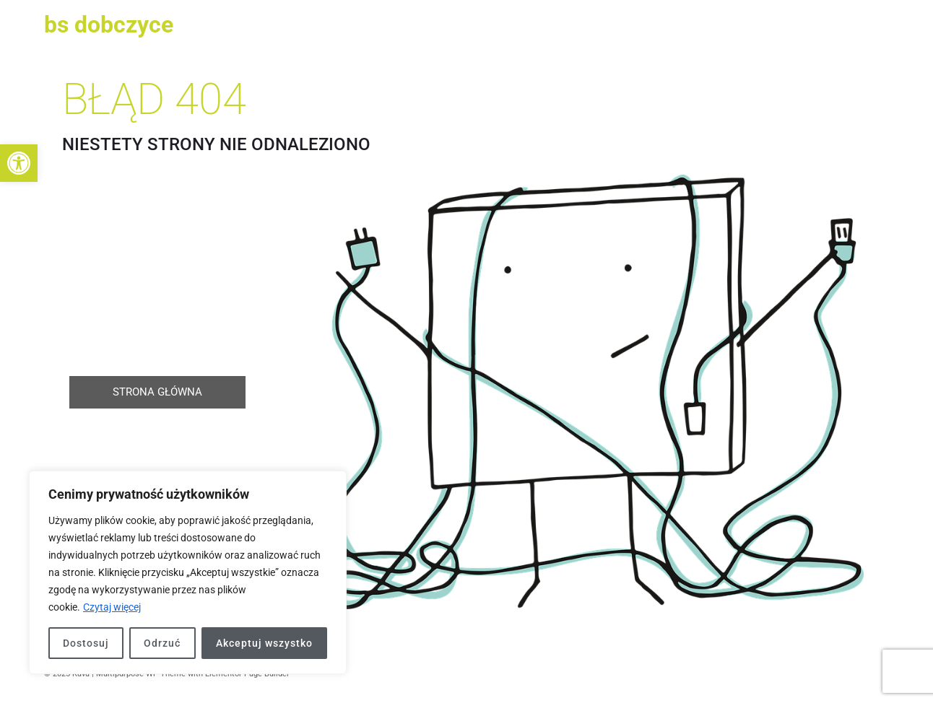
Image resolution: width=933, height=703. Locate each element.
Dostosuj (86, 643)
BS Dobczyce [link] (108, 24)
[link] (19, 163)
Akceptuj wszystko (264, 643)
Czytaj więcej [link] (112, 607)
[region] (188, 572)
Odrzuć (162, 643)
